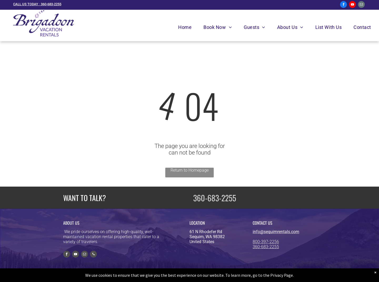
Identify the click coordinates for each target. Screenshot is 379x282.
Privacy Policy (235, 276)
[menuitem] (187, 27)
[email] (361, 5)
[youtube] (352, 5)
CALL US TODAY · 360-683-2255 (37, 4)
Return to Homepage (190, 170)
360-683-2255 (214, 198)
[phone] (93, 255)
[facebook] (343, 5)
